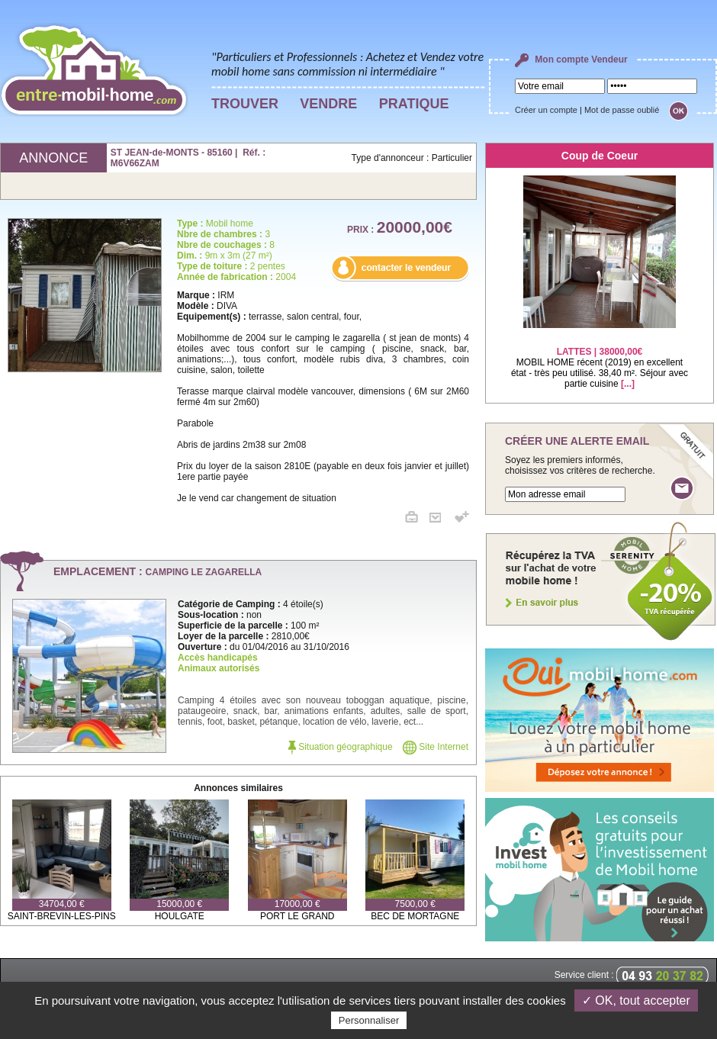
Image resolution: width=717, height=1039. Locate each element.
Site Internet (435, 746)
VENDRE (328, 103)
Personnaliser (369, 1020)
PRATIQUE (414, 103)
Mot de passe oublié (621, 109)
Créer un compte (546, 109)
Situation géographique (340, 746)
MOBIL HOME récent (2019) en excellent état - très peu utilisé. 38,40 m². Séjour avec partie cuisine (599, 358)
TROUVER (244, 103)
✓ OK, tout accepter (636, 1000)
